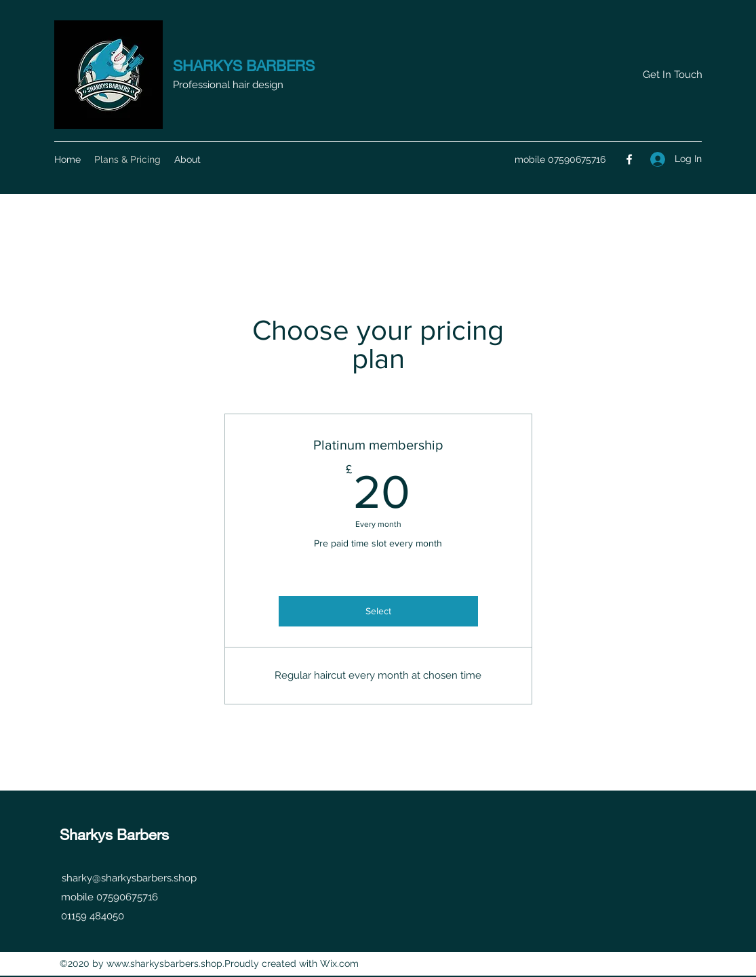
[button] (672, 74)
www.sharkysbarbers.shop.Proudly (182, 963)
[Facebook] (629, 159)
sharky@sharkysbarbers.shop (129, 878)
